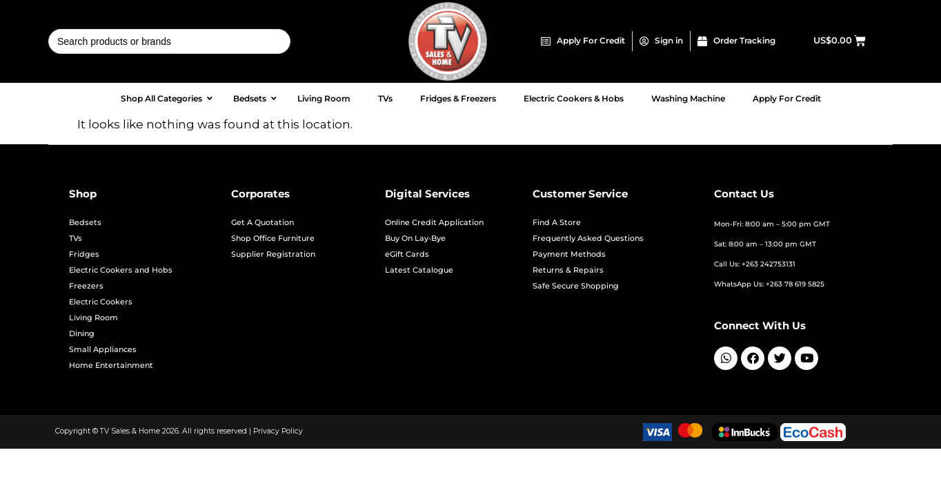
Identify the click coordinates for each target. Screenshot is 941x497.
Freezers (86, 286)
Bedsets (85, 222)
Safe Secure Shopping (576, 286)
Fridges (84, 254)
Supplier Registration (273, 254)
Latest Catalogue (419, 270)
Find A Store (557, 222)
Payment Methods (569, 254)
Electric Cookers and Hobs (120, 270)
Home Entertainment (111, 365)
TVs (75, 238)
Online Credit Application (434, 222)
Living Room (93, 317)
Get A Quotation (262, 222)
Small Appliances (103, 349)
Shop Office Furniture (273, 238)
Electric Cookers (100, 302)
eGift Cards (407, 254)
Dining (82, 333)
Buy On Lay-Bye (415, 238)
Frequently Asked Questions (588, 238)
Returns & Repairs (568, 270)
